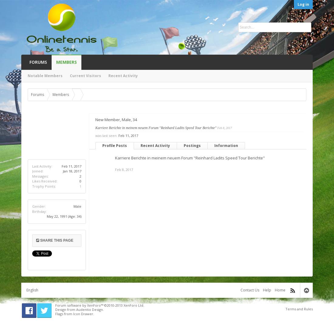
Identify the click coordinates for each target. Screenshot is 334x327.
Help (267, 290)
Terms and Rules (299, 309)
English (32, 290)
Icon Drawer (83, 314)
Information (226, 145)
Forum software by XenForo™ (99, 305)
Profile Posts (114, 145)
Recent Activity (155, 145)
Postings (192, 145)
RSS (292, 290)
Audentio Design (89, 309)
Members (66, 62)
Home (280, 290)
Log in (303, 4)
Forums (38, 62)
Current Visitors (85, 75)
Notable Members (45, 75)
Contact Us (249, 290)
